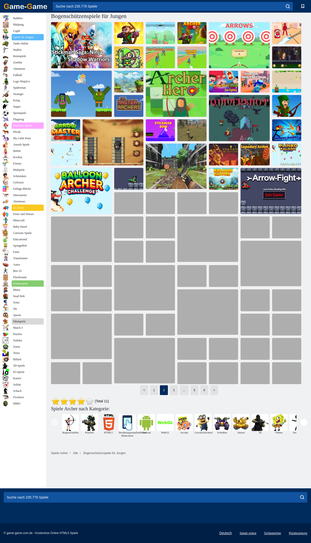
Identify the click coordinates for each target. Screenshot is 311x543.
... (184, 390)
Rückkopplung (298, 533)
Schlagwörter (272, 533)
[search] (288, 6)
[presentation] (54, 422)
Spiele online (248, 533)
